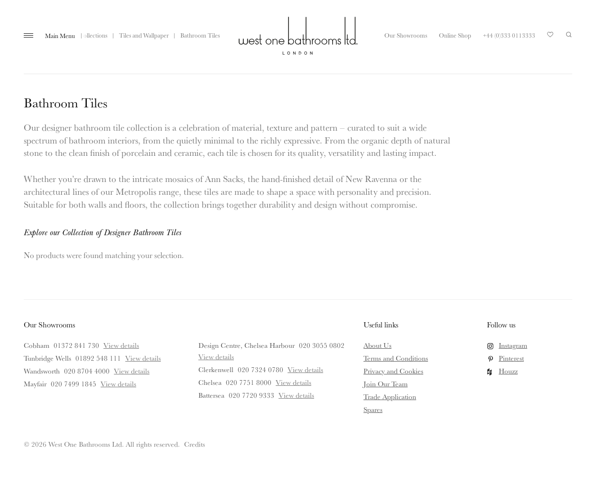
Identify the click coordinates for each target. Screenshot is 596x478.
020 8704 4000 (87, 371)
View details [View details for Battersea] (296, 395)
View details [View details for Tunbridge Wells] (143, 358)
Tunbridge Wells (47, 358)
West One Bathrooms (298, 36)
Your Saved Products (550, 37)
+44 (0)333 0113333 (509, 35)
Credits (194, 444)
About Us (377, 345)
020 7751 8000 (248, 382)
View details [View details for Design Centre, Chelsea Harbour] (216, 357)
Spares (372, 409)
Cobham (36, 345)
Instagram (513, 345)
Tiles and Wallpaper (144, 35)
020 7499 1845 (73, 384)
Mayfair (35, 384)
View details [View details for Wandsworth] (131, 371)
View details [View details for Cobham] (121, 345)
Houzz (508, 371)
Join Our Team (385, 384)
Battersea (211, 395)
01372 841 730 (76, 345)
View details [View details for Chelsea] (293, 382)
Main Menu (60, 35)
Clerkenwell (215, 369)
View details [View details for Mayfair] (118, 384)
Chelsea (210, 382)
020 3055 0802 (322, 345)
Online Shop (455, 35)
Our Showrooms (405, 35)
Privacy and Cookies (393, 371)
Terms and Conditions (395, 358)
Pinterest (511, 358)
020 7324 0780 (260, 369)
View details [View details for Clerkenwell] (305, 369)
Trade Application (389, 397)
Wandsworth (42, 371)
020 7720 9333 (251, 395)
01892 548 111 (98, 358)
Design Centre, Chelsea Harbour (246, 345)
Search (569, 34)
